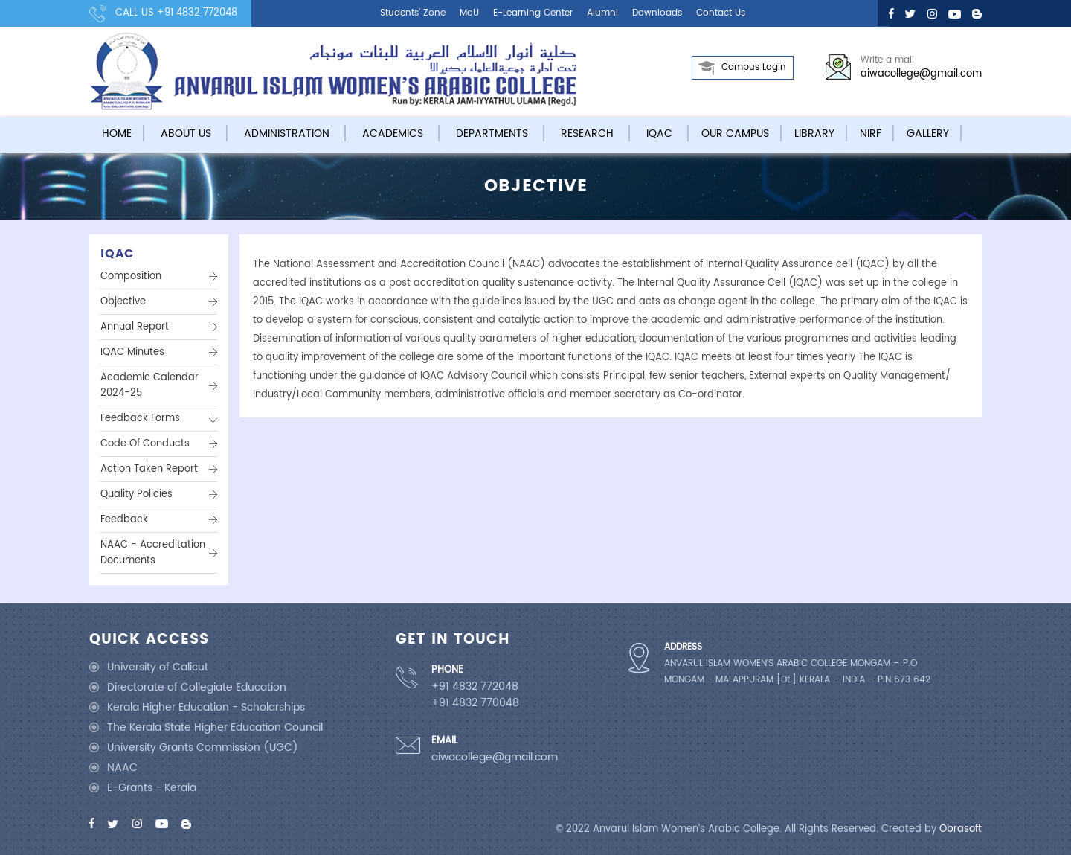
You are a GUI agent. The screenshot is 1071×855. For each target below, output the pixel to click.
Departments (492, 133)
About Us (186, 133)
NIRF (870, 133)
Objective (123, 302)
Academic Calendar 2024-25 (149, 385)
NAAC (122, 767)
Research (587, 133)
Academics (392, 133)
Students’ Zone (413, 13)
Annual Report (134, 327)
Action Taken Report (149, 469)
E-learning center (533, 13)
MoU (469, 13)
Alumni (602, 13)
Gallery (928, 133)
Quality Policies (136, 494)
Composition (130, 276)
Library (814, 133)
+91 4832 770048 (475, 703)
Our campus (735, 133)
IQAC (659, 133)
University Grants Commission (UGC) (202, 747)
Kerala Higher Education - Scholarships (206, 707)
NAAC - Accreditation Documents (152, 553)
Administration (286, 133)
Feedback (124, 520)
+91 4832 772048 (197, 13)
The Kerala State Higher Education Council (215, 727)
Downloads (657, 13)
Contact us (720, 13)
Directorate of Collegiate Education (196, 687)
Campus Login (753, 67)
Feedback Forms (140, 418)
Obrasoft (960, 829)
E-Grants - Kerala (151, 787)
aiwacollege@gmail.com (921, 74)
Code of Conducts (145, 444)
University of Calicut (157, 667)
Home (117, 133)
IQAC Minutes (132, 352)
